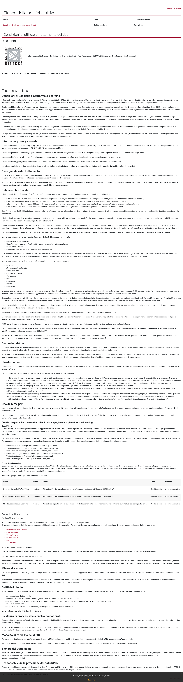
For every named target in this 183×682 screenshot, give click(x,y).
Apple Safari (11, 543)
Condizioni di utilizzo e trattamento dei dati (91, 677)
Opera (8, 540)
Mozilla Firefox (12, 537)
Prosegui (91, 680)
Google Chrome (12, 535)
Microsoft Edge (12, 532)
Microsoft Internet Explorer (16, 530)
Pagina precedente (174, 8)
